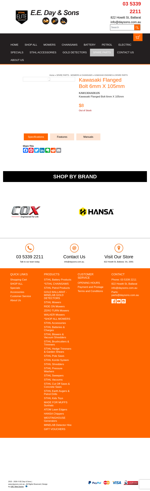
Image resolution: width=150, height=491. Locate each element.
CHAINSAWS (69, 44)
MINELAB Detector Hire (58, 425)
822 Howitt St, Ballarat (126, 17)
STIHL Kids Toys (53, 398)
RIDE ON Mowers (54, 306)
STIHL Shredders (54, 364)
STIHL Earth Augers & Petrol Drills (57, 393)
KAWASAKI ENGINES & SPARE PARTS (111, 75)
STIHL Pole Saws (54, 356)
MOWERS (49, 44)
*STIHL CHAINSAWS (56, 283)
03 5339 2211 (128, 279)
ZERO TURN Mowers (56, 310)
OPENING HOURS (89, 282)
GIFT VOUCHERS (54, 429)
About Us (15, 300)
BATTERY (89, 44)
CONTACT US (125, 52)
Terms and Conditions (90, 291)
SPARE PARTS (102, 52)
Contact (118, 274)
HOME (14, 44)
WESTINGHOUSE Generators (54, 419)
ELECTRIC (125, 44)
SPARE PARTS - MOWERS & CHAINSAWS (74, 75)
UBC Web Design (17, 486)
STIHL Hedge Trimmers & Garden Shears (57, 350)
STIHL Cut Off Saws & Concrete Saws (57, 385)
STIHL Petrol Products (57, 287)
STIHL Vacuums (53, 379)
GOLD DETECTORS (75, 52)
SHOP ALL (31, 44)
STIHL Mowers (52, 302)
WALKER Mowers (54, 314)
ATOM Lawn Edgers (55, 409)
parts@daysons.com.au (125, 295)
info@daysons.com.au (126, 22)
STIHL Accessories (55, 323)
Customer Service (20, 296)
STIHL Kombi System (56, 360)
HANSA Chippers (54, 413)
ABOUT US (17, 60)
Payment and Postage (90, 287)
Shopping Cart (18, 279)
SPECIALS (17, 52)
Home (51, 75)
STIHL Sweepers (54, 375)
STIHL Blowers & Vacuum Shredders (55, 336)
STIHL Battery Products (57, 279)
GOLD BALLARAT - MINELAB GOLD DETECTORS (55, 295)
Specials (15, 287)
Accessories (17, 292)
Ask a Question (93, 124)
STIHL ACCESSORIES (43, 52)
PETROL (107, 44)
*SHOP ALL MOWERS (57, 318)
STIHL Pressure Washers (53, 370)
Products (51, 274)
